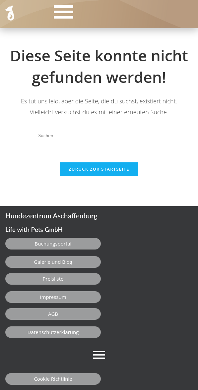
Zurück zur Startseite (99, 169)
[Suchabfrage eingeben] (99, 135)
